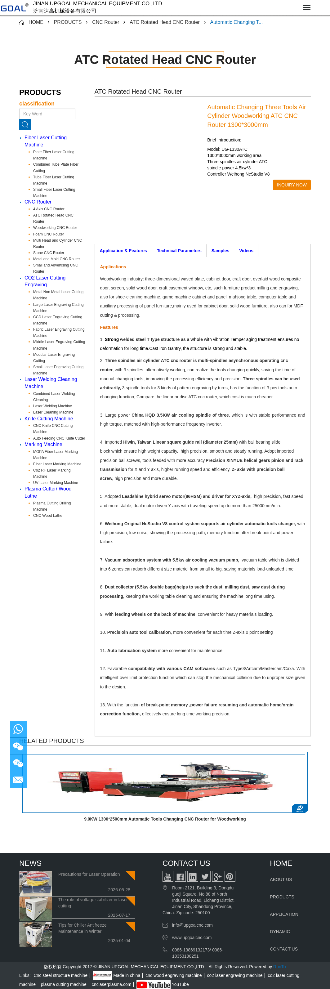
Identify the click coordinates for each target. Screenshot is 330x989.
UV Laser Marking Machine (55, 483)
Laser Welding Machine (52, 406)
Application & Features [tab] (123, 250)
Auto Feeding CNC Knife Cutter (59, 438)
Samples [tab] (221, 250)
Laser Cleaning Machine (53, 412)
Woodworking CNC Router (55, 228)
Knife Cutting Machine (49, 418)
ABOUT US (281, 879)
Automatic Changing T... (236, 22)
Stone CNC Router (48, 253)
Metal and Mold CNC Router (56, 259)
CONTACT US (284, 948)
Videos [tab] (246, 250)
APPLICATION (284, 914)
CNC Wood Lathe (47, 515)
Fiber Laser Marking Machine (57, 464)
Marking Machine (43, 444)
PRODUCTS (68, 22)
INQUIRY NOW (292, 184)
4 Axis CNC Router (49, 209)
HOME (36, 22)
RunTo (279, 966)
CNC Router (105, 22)
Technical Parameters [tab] (179, 250)
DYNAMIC (280, 931)
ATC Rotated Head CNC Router (165, 22)
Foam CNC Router (48, 234)
